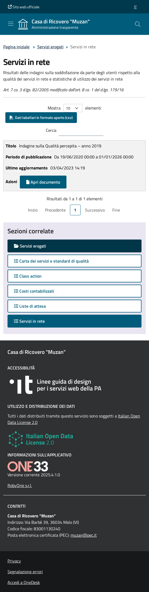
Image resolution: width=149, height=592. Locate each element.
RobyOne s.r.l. (20, 485)
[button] (135, 7)
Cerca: (51, 130)
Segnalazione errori (25, 571)
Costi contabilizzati (34, 291)
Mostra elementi (74, 108)
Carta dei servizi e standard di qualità (51, 261)
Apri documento (43, 182)
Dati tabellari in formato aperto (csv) (41, 117)
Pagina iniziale (16, 46)
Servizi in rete (34, 321)
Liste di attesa (30, 306)
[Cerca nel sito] (138, 24)
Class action (28, 276)
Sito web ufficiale (23, 7)
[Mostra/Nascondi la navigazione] (11, 23)
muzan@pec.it (83, 535)
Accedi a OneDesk (24, 582)
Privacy (14, 561)
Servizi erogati (50, 46)
